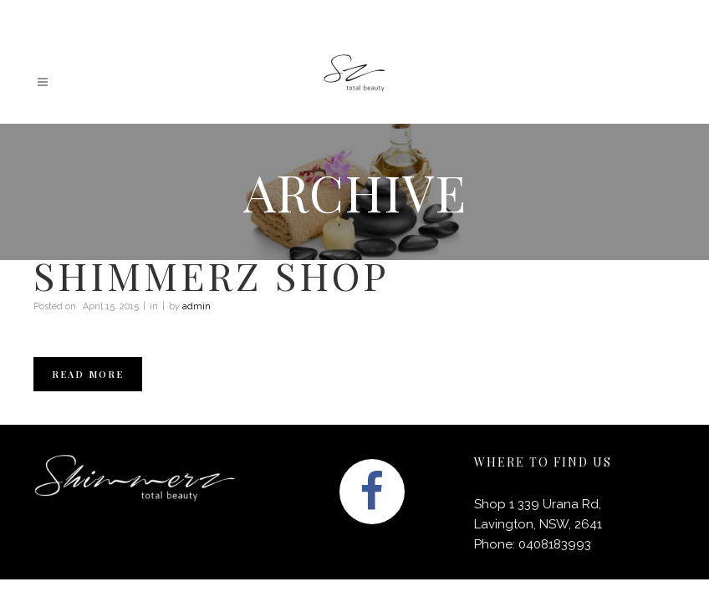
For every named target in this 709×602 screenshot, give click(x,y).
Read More (88, 374)
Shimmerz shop (211, 275)
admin (196, 306)
